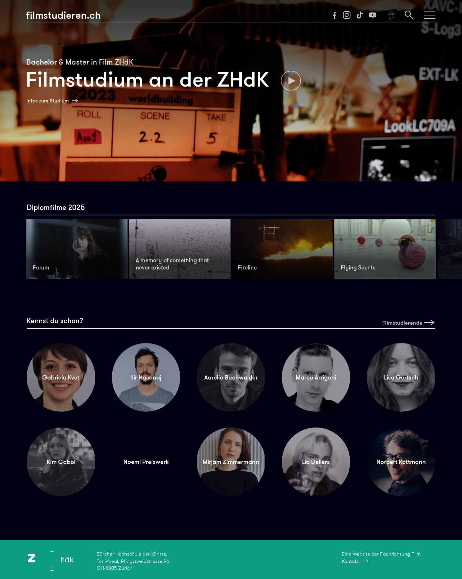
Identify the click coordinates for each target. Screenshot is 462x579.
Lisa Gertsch (401, 377)
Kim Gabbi (61, 461)
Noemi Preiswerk (146, 461)
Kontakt (350, 561)
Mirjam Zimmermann (230, 461)
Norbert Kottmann (401, 461)
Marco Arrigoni (316, 377)
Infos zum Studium (47, 100)
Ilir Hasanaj (145, 377)
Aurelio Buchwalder (231, 377)
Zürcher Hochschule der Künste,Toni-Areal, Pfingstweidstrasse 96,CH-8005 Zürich (134, 560)
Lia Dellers (316, 461)
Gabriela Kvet (60, 377)
